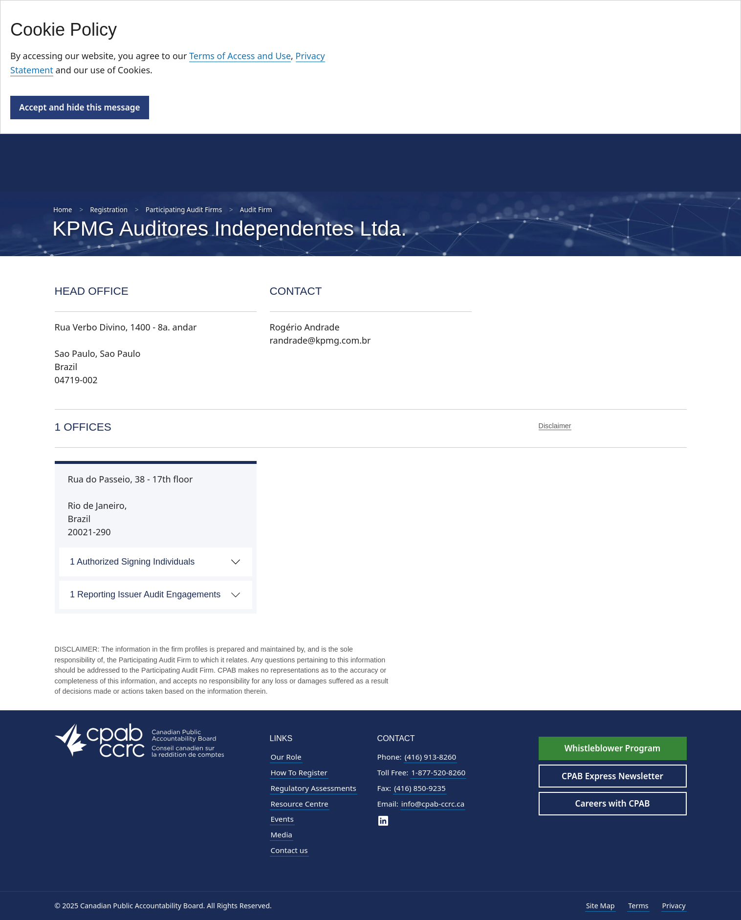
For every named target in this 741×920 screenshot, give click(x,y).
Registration (109, 209)
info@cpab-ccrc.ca (432, 804)
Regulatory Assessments (313, 788)
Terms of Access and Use (240, 56)
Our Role (286, 757)
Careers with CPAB (612, 803)
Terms (638, 905)
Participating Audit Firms (184, 209)
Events (282, 819)
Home (62, 209)
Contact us (289, 850)
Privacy (674, 905)
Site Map (600, 905)
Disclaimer (555, 426)
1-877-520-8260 (438, 772)
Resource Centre (299, 804)
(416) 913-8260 (431, 757)
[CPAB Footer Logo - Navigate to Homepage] (139, 739)
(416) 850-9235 (420, 788)
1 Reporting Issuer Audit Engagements (145, 594)
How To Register (299, 772)
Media (281, 834)
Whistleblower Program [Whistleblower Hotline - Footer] (612, 748)
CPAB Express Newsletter (612, 776)
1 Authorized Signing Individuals (132, 562)
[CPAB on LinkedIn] (383, 820)
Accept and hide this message (79, 107)
